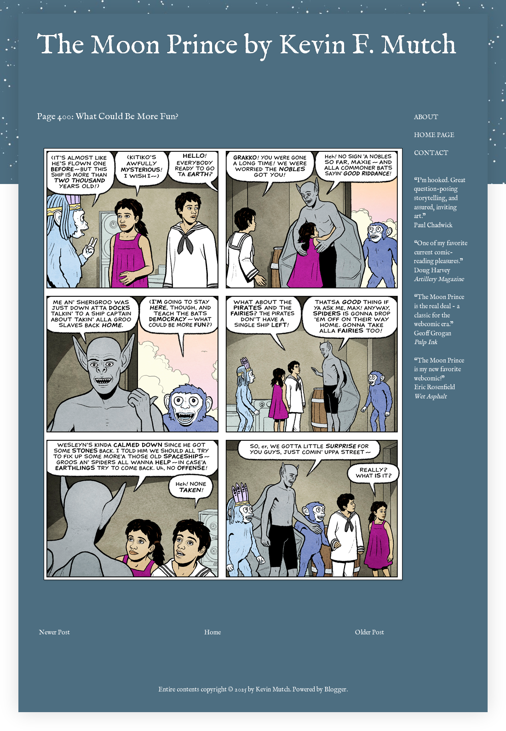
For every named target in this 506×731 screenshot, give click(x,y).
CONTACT (431, 153)
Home (212, 632)
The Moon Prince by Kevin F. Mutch (246, 46)
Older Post (369, 632)
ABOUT (426, 117)
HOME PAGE (434, 135)
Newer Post (54, 632)
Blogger (335, 689)
